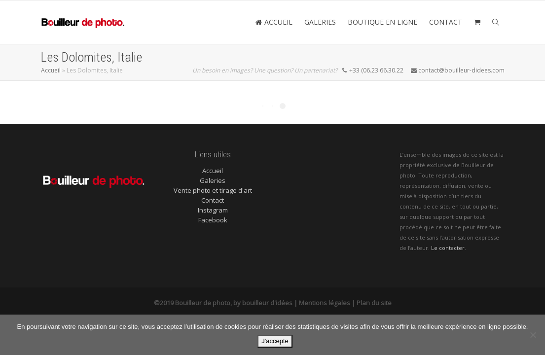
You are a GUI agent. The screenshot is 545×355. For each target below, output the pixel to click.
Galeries (212, 180)
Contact (212, 200)
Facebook (212, 219)
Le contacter (448, 247)
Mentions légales (324, 302)
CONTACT (445, 22)
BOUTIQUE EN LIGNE (382, 22)
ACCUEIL (273, 22)
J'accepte (275, 341)
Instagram (213, 210)
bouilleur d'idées (267, 302)
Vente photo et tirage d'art (213, 190)
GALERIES (320, 22)
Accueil (51, 70)
